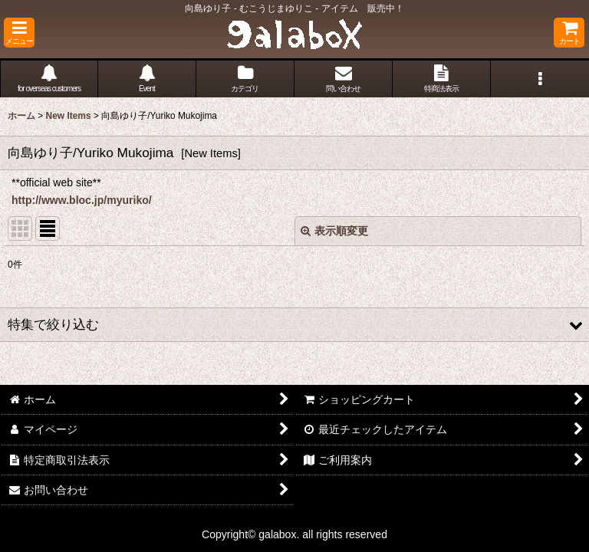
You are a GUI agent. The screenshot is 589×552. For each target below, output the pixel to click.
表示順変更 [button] (334, 231)
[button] (19, 33)
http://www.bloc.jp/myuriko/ (82, 200)
